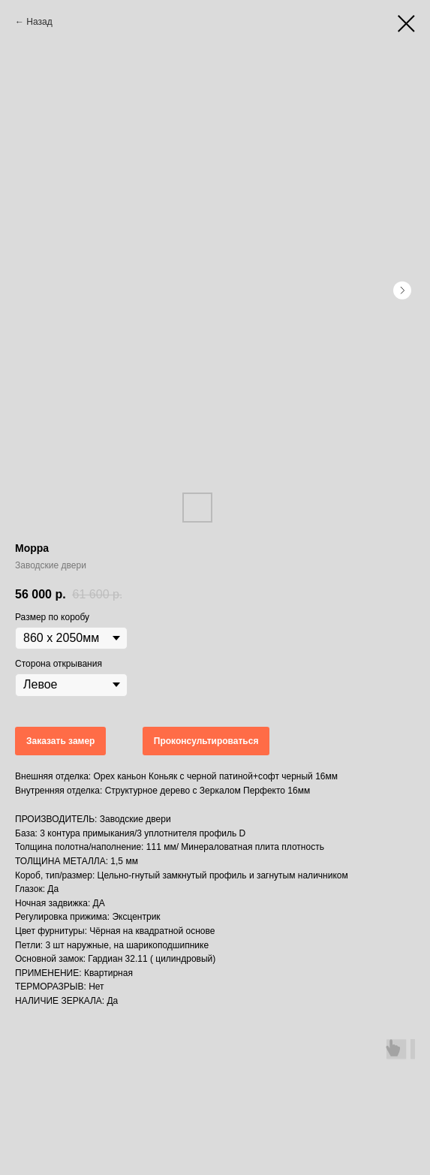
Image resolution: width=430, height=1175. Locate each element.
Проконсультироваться (206, 741)
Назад (39, 22)
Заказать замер (60, 741)
